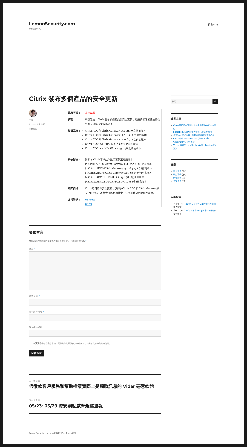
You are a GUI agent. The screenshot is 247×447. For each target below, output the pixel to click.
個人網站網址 (35, 327)
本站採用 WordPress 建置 (64, 433)
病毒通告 (177, 177)
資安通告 (177, 181)
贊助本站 (213, 24)
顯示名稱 (34, 296)
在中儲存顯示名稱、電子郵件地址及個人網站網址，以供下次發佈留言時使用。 (72, 343)
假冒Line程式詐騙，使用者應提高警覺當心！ (194, 135)
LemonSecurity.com (52, 23)
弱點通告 (33, 128)
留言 (32, 248)
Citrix (88, 204)
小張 (31, 120)
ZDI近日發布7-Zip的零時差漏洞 (201, 204)
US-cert (90, 199)
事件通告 (177, 171)
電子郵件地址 (36, 311)
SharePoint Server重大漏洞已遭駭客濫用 (192, 132)
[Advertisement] (123, 71)
